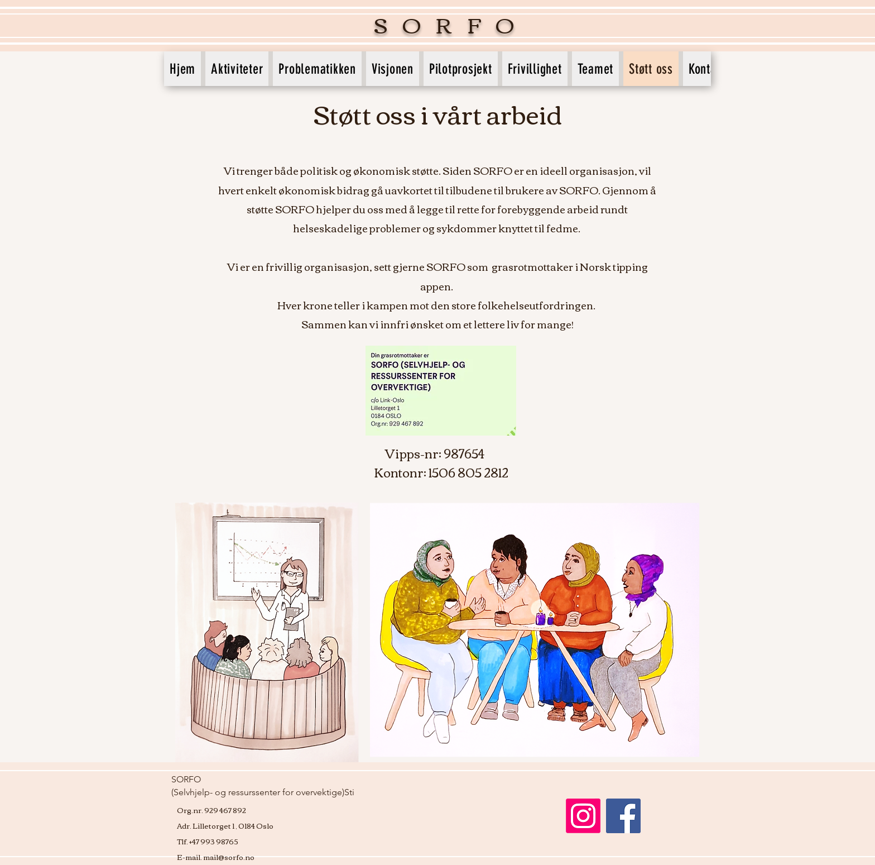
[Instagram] (583, 816)
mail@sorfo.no (228, 856)
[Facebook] (623, 816)
